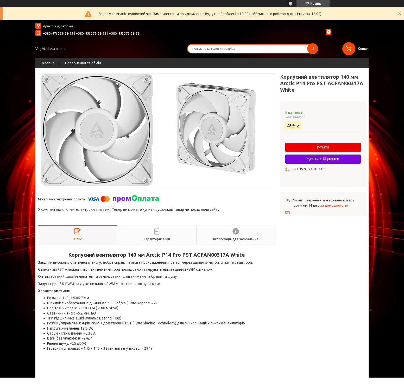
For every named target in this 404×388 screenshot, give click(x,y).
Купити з (323, 159)
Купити (323, 147)
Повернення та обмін (83, 63)
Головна (47, 63)
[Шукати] (312, 48)
